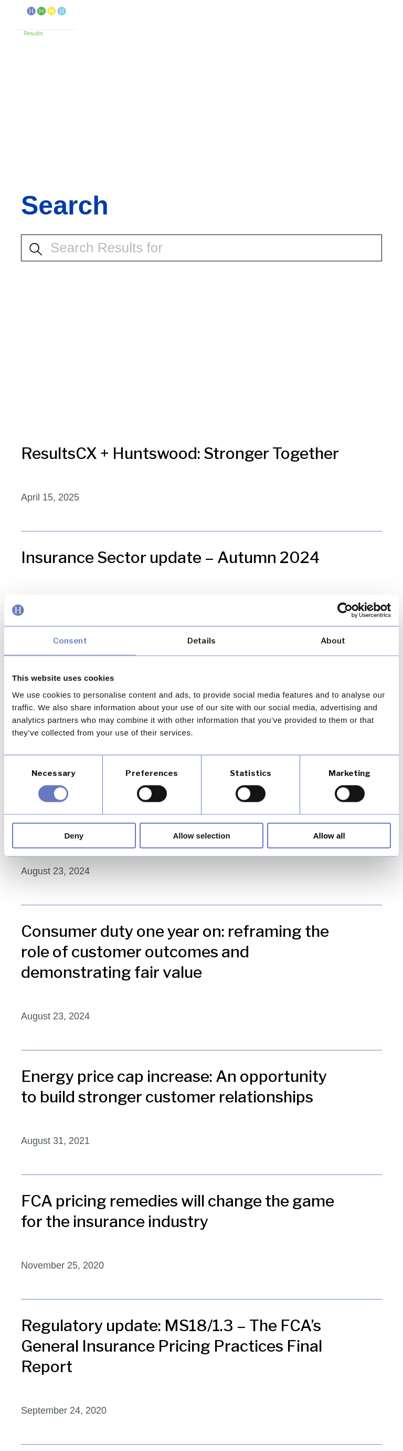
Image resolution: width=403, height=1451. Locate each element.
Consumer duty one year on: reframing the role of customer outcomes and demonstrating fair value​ (175, 952)
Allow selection (201, 835)
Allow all (329, 835)
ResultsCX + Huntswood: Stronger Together (180, 453)
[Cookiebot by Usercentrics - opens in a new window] (345, 610)
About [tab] (333, 641)
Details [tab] (201, 641)
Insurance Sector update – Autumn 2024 (170, 557)
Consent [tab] (70, 641)
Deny (73, 835)
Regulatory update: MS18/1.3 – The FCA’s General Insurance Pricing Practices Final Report (171, 1346)
